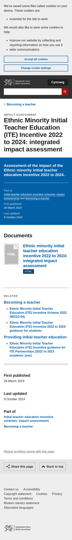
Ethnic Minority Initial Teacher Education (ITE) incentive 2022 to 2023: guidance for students (38, 326)
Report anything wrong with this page (29, 451)
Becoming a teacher (21, 104)
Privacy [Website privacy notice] (57, 494)
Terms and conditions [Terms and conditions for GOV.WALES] (18, 498)
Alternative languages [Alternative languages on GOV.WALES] (18, 507)
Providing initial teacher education (35, 337)
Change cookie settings (36, 68)
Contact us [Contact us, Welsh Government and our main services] (11, 489)
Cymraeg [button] (57, 82)
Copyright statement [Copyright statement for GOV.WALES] (17, 494)
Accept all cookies (36, 59)
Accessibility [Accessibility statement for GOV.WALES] (31, 489)
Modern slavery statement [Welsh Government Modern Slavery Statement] (21, 503)
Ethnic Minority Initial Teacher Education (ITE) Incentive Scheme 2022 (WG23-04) (38, 312)
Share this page (22, 466)
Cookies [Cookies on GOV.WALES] (41, 494)
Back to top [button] (55, 466)
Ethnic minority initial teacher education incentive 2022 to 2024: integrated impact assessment (11, 254)
